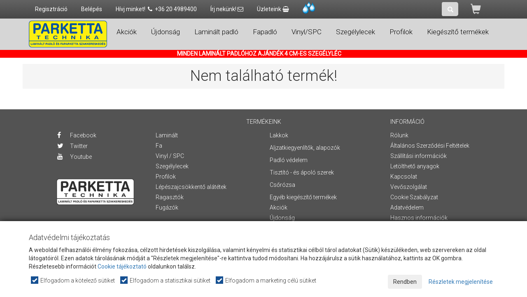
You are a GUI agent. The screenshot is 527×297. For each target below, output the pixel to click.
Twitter (72, 146)
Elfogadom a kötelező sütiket (73, 280)
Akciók (127, 32)
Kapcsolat (403, 176)
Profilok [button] (401, 32)
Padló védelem (289, 160)
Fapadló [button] (265, 32)
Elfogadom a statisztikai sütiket (165, 280)
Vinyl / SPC (170, 156)
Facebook (76, 135)
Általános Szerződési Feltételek (429, 145)
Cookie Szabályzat (414, 197)
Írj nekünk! (226, 9)
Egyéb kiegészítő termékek (303, 197)
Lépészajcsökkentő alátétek (191, 187)
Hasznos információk (419, 217)
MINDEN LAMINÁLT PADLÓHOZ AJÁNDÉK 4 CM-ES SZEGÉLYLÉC (259, 53)
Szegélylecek (172, 166)
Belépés (91, 9)
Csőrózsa (282, 185)
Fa (159, 145)
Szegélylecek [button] (355, 32)
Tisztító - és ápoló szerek (302, 172)
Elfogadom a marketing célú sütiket (266, 280)
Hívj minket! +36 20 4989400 (156, 9)
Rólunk (399, 135)
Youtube (74, 156)
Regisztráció (51, 9)
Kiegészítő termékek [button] (458, 32)
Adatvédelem (407, 207)
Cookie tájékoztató (122, 266)
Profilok (166, 176)
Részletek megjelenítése (461, 281)
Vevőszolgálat (408, 187)
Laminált (167, 135)
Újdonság (165, 32)
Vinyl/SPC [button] (306, 32)
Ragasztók (170, 197)
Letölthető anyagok (414, 166)
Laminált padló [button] (216, 32)
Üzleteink (273, 9)
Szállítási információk (418, 156)
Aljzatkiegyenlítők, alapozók (305, 147)
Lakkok (279, 135)
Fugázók (167, 207)
